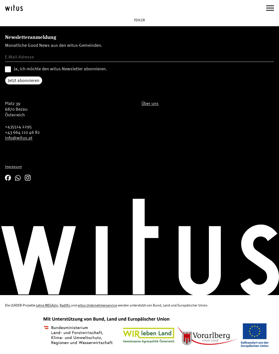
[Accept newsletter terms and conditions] (8, 69)
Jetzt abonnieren (23, 80)
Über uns (150, 103)
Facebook (8, 178)
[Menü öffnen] (270, 8)
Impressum (13, 166)
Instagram (28, 178)
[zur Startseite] (14, 8)
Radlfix (65, 305)
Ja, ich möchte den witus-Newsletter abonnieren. (60, 68)
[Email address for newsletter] (139, 57)
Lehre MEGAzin (47, 305)
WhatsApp (18, 178)
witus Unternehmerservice (97, 305)
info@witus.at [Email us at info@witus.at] (18, 137)
